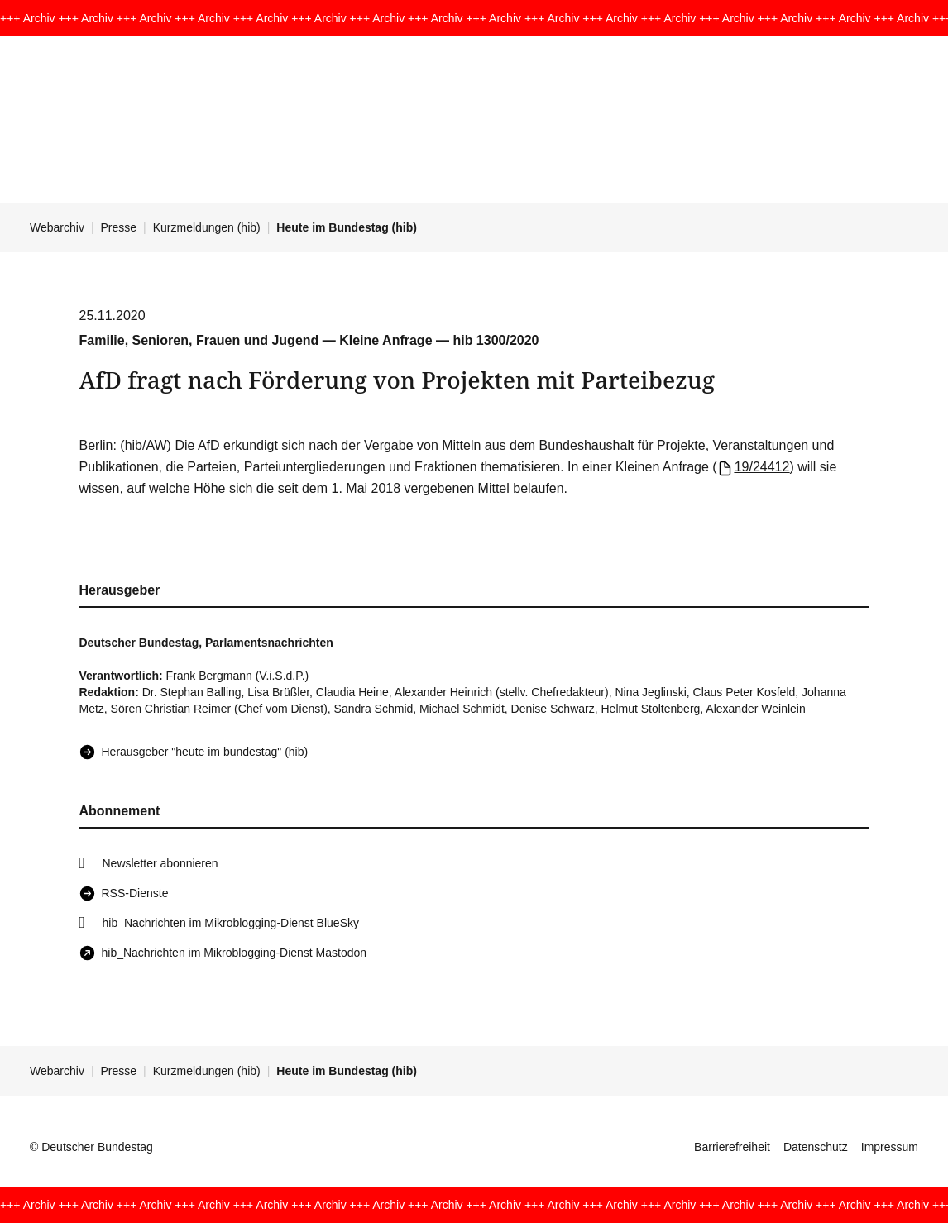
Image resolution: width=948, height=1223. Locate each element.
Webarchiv (57, 227)
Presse (119, 227)
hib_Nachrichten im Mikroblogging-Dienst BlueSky (231, 922)
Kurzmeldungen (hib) (207, 227)
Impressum (889, 1147)
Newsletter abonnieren (160, 863)
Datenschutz (815, 1147)
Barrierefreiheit (732, 1147)
